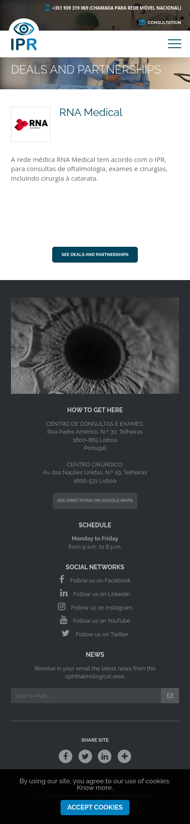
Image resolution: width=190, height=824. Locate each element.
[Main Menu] (174, 45)
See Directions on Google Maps (95, 500)
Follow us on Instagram (95, 606)
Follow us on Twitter (94, 633)
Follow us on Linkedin (95, 593)
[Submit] (170, 695)
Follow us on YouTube (95, 619)
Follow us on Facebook (94, 579)
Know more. (95, 789)
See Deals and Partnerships (95, 254)
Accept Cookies (94, 809)
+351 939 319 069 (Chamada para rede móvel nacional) (113, 8)
